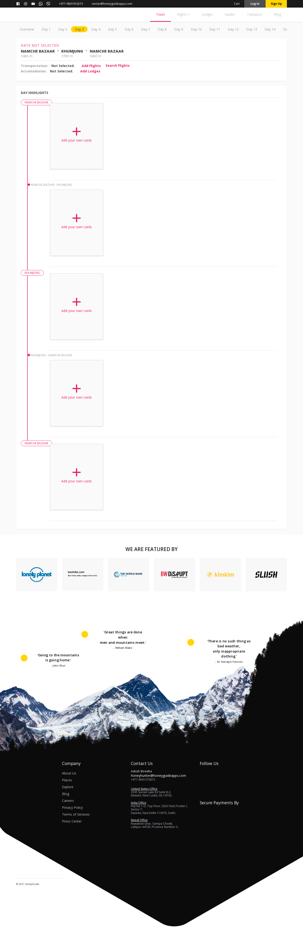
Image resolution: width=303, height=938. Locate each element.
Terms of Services (76, 814)
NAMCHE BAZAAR (38, 51)
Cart (234, 4)
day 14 (270, 29)
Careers (68, 800)
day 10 (196, 29)
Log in (254, 4)
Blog (65, 793)
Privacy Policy (72, 807)
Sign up (276, 4)
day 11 (214, 29)
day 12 (233, 29)
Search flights (118, 65)
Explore (67, 787)
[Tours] (160, 15)
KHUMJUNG (72, 51)
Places (67, 780)
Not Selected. (63, 65)
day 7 (145, 29)
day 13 (251, 29)
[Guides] (230, 15)
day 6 (129, 29)
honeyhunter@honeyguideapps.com (158, 775)
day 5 (112, 29)
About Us (69, 773)
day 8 (162, 29)
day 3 (79, 29)
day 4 (95, 29)
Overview (27, 29)
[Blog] (277, 15)
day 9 (178, 29)
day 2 (62, 29)
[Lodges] (207, 15)
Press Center (72, 821)
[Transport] (254, 15)
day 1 (46, 29)
